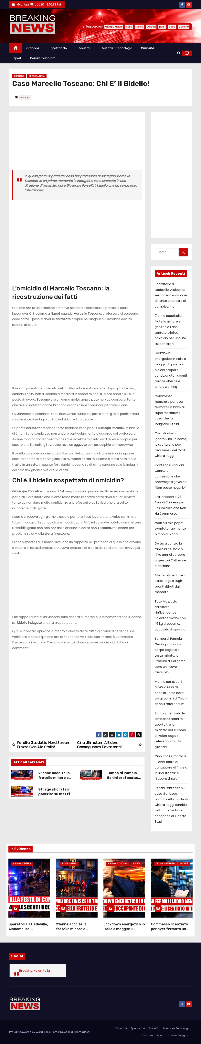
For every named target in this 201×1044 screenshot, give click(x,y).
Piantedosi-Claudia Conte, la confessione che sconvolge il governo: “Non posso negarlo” (171, 476)
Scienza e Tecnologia (116, 48)
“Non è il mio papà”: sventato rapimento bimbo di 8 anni (170, 528)
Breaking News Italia (34, 970)
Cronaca (34, 48)
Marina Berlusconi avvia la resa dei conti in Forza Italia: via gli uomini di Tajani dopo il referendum (171, 692)
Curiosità (147, 48)
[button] (178, 53)
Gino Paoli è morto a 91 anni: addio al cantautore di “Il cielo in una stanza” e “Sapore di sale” (171, 767)
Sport (17, 58)
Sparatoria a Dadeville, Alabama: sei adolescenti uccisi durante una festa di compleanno (171, 295)
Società (86, 48)
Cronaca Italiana (118, 863)
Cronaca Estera (22, 863)
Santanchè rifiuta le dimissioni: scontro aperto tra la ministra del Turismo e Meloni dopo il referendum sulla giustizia (170, 730)
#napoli (25, 97)
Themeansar (82, 1032)
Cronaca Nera (37, 76)
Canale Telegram (43, 58)
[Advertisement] (77, 142)
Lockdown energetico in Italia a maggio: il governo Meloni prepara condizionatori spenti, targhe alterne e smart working (171, 370)
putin (162, 26)
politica (151, 26)
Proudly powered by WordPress (29, 1032)
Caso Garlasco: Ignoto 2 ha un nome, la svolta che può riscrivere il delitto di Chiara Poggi (171, 444)
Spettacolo (60, 48)
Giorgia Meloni (113, 26)
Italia (129, 26)
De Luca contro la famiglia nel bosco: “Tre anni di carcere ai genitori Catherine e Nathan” (170, 554)
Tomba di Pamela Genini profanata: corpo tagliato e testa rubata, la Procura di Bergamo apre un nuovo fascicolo (170, 655)
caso (172, 26)
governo (184, 26)
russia (139, 26)
